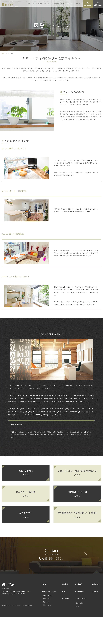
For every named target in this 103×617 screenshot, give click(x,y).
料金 (45, 3)
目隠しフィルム (47, 605)
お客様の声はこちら (25, 515)
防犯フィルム (46, 599)
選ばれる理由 (79, 603)
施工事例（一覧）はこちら (25, 494)
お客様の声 (56, 3)
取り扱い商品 (79, 591)
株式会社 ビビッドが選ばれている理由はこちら (77, 515)
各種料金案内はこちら (25, 473)
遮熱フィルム (46, 602)
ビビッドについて (71, 3)
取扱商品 (63, 3)
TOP (3, 53)
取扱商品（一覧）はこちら (77, 494)
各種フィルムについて (32, 3)
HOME (44, 584)
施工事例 (40, 3)
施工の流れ (50, 3)
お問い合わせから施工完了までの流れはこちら (77, 473)
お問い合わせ (96, 584)
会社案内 (78, 606)
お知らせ (78, 3)
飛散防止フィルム (48, 595)
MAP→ (28, 591)
